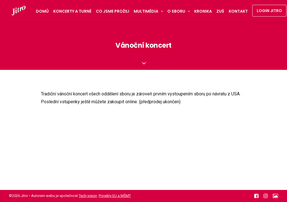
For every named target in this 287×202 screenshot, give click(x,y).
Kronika (203, 11)
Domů (42, 11)
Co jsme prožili (112, 11)
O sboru (178, 11)
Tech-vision (88, 196)
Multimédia (148, 11)
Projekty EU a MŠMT (115, 196)
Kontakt (238, 11)
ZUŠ (220, 11)
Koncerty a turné (72, 11)
